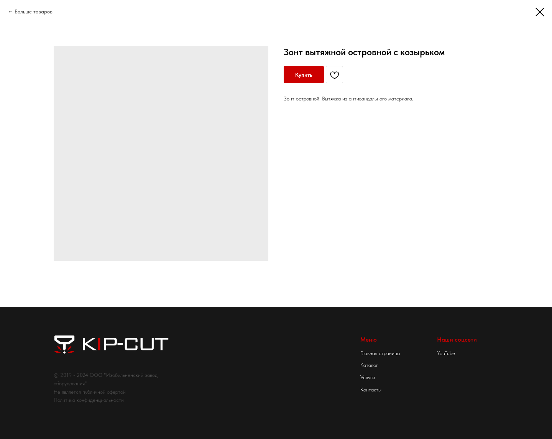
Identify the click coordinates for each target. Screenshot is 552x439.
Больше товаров (34, 11)
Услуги (367, 377)
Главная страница (380, 353)
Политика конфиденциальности (89, 400)
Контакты (370, 389)
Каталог (369, 365)
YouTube (446, 353)
